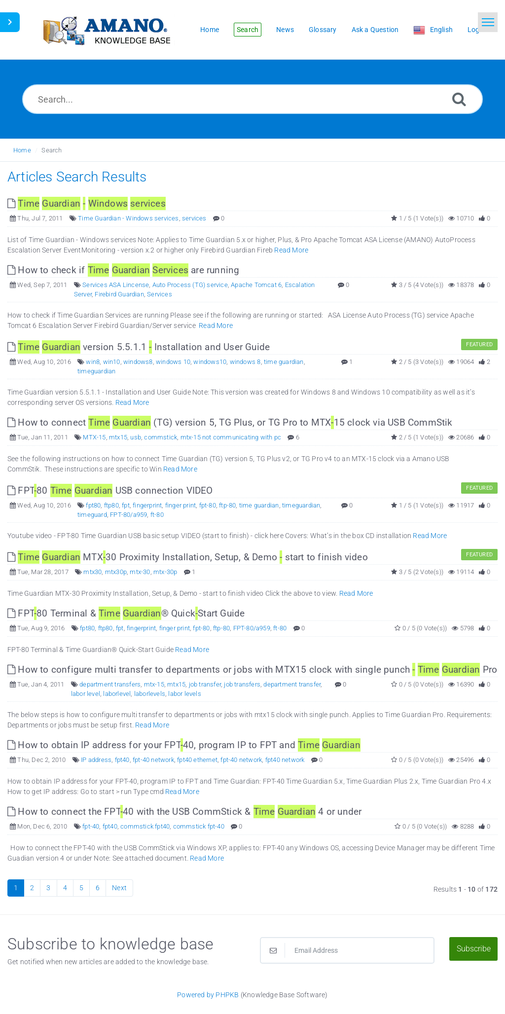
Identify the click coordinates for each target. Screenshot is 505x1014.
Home (22, 150)
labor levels (184, 693)
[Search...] (252, 99)
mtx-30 (140, 572)
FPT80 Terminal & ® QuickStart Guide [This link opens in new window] (126, 613)
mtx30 (92, 572)
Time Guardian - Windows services (128, 218)
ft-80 (157, 514)
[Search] (459, 98)
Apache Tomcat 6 (256, 285)
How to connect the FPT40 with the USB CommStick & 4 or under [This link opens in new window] (184, 811)
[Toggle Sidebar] (10, 22)
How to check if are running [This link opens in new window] (123, 270)
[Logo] (106, 30)
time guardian (284, 361)
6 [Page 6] (98, 888)
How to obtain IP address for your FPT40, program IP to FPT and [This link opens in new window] (184, 745)
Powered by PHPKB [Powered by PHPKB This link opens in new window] (208, 995)
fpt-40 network (153, 759)
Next (119, 888)
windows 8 (245, 361)
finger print (180, 505)
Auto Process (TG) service (190, 285)
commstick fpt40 (145, 826)
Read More (291, 250)
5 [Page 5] (81, 888)
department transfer (292, 684)
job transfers (242, 684)
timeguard (92, 514)
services (194, 218)
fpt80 (93, 505)
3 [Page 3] (48, 888)
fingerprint (147, 505)
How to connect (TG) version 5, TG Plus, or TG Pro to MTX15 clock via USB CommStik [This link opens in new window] (230, 422)
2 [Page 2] (32, 888)
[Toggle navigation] (488, 22)
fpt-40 (90, 826)
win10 (111, 361)
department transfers (110, 684)
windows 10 (173, 361)
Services (159, 294)
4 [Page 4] (65, 888)
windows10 (209, 361)
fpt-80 (207, 505)
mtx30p (116, 572)
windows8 (138, 361)
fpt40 (122, 759)
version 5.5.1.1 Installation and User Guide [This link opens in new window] (138, 347)
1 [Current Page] (16, 888)
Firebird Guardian (119, 294)
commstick (160, 437)
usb (135, 437)
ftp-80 (227, 505)
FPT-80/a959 (128, 514)
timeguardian (96, 371)
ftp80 (111, 505)
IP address (96, 759)
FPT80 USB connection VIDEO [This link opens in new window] (110, 490)
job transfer (205, 684)
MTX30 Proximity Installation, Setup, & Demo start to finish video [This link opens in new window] (187, 557)
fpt (126, 505)
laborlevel (117, 693)
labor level (85, 693)
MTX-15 (94, 437)
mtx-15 (154, 684)
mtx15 (118, 437)
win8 (93, 361)
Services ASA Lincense (115, 285)
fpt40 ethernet (197, 759)
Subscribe (474, 948)
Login (476, 30)
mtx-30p (165, 572)
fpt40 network (285, 759)
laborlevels (149, 693)
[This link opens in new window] (86, 203)
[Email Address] (347, 950)
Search (51, 150)
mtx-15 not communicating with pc (230, 437)
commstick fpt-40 (198, 826)
